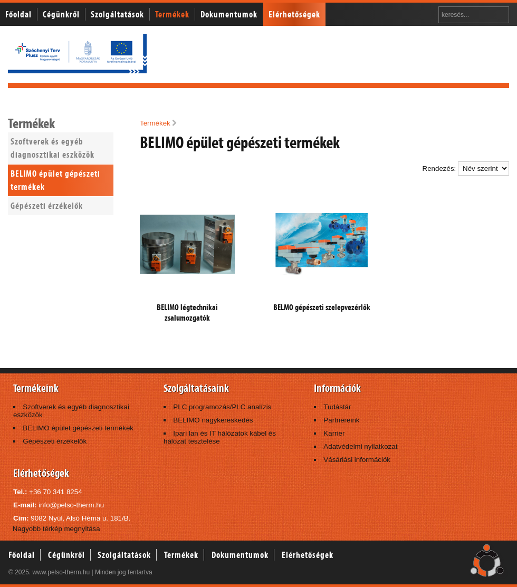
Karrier (333, 433)
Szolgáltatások (117, 14)
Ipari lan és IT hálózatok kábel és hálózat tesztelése (220, 437)
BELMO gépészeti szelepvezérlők (321, 307)
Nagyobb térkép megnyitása (56, 529)
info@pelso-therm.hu (71, 505)
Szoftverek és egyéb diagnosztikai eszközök (52, 148)
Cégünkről (61, 14)
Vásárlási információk (356, 460)
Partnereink (341, 420)
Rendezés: (466, 168)
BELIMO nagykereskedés (213, 420)
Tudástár (337, 407)
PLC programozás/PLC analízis (222, 407)
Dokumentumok (228, 14)
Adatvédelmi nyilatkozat (360, 446)
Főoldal (18, 14)
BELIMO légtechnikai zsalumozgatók (187, 312)
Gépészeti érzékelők (47, 205)
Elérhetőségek (294, 14)
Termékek (172, 14)
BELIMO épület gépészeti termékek (55, 180)
